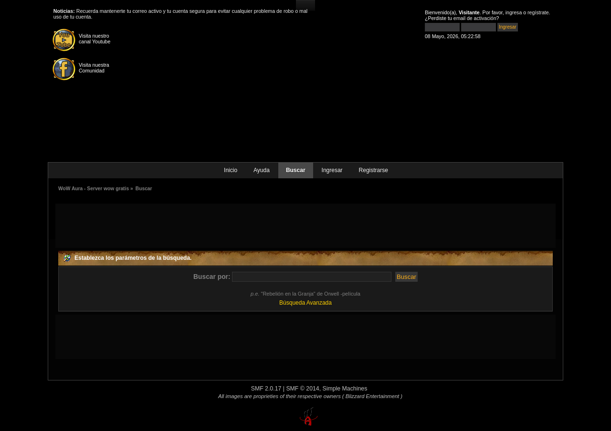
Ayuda (261, 170)
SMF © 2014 (302, 388)
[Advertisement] (305, 225)
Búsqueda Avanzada (305, 302)
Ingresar (332, 170)
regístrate (538, 12)
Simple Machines (345, 388)
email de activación (474, 18)
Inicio (230, 170)
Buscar (296, 170)
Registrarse (373, 170)
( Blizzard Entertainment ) (372, 396)
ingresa (514, 12)
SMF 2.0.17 (266, 388)
